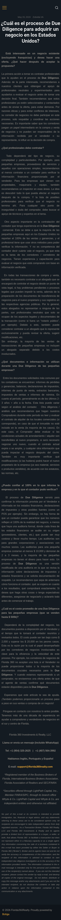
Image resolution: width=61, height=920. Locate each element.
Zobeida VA (38, 17)
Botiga (5, 914)
